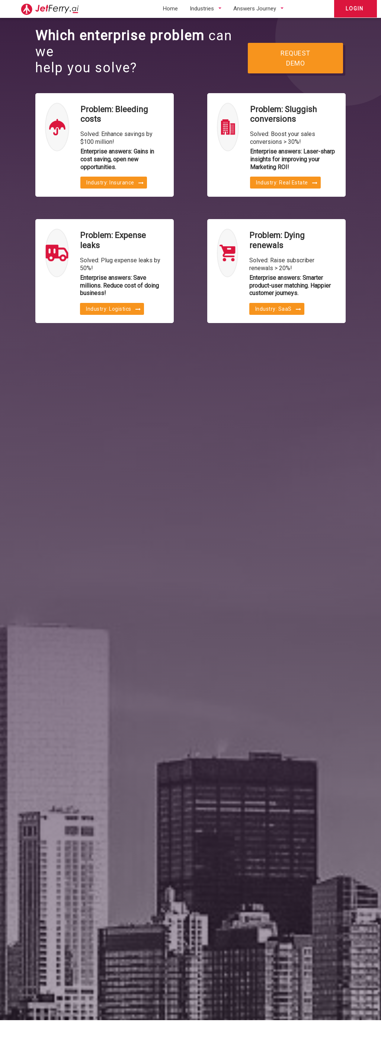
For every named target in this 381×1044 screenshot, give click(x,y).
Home (170, 8)
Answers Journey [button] (254, 8)
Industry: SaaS (278, 309)
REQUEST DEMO (295, 58)
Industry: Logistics (113, 309)
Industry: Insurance (115, 183)
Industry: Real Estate (287, 183)
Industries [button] (202, 8)
